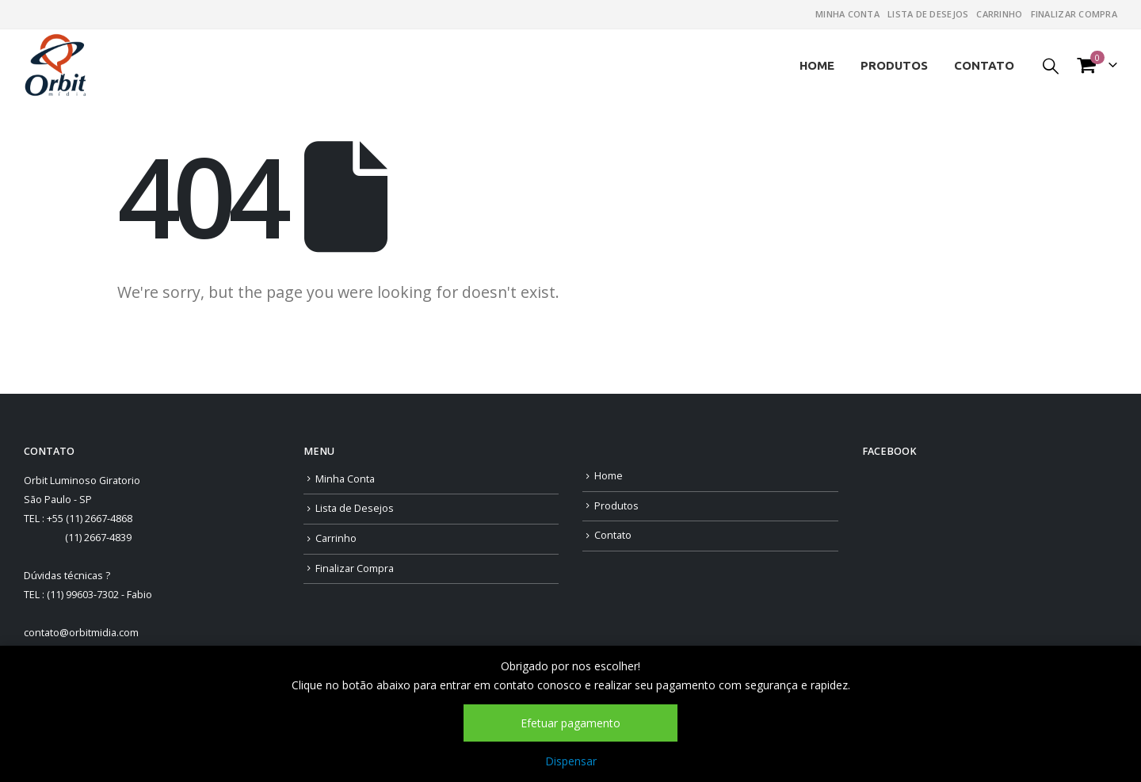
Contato (984, 65)
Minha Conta (847, 14)
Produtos (894, 65)
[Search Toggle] (1050, 65)
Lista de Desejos (927, 14)
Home (816, 65)
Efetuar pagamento (570, 723)
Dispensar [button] (571, 761)
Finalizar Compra (1074, 14)
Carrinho (999, 14)
